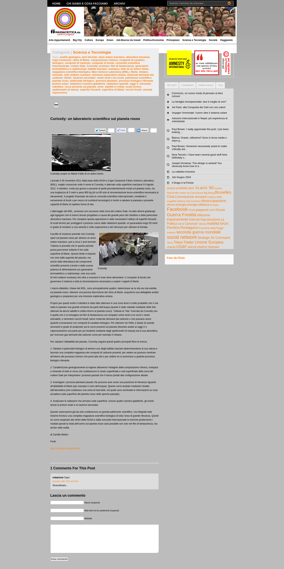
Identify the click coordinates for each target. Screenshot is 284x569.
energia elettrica (198, 204)
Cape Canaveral (61, 60)
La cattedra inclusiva (183, 171)
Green (109, 40)
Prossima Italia (207, 227)
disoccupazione (213, 201)
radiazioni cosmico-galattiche (87, 83)
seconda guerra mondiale (198, 232)
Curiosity (92, 65)
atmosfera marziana (138, 57)
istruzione (213, 219)
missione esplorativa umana (109, 74)
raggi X (134, 83)
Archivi (119, 3)
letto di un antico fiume (135, 68)
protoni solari (60, 83)
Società (213, 40)
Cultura (89, 40)
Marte (134, 71)
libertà (202, 223)
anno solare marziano (112, 57)
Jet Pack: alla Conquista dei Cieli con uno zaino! (199, 107)
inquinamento (177, 219)
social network (182, 237)
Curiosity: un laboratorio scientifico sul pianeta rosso (95, 119)
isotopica (113, 68)
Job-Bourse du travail (128, 40)
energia (181, 204)
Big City (77, 40)
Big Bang (209, 192)
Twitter (189, 242)
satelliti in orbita (114, 86)
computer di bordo (103, 62)
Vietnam (213, 247)
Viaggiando (226, 40)
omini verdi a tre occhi (110, 77)
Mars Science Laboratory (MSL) (110, 71)
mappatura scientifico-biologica (71, 71)
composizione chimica (104, 60)
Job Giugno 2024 (181, 177)
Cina (170, 197)
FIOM (191, 210)
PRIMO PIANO (205, 85)
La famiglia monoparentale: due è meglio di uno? (199, 101)
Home (56, 3)
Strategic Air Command (214, 237)
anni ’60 (193, 188)
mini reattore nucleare (77, 74)
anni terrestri (89, 57)
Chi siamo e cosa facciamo (87, 3)
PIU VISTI (172, 85)
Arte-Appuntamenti (59, 40)
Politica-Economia (153, 40)
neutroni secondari (84, 77)
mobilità (213, 224)
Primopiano (172, 40)
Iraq (203, 219)
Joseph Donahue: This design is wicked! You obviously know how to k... (197, 165)
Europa (100, 40)
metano (143, 71)
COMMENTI (187, 85)
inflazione (203, 215)
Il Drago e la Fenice (183, 182)
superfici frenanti (90, 89)
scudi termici (133, 86)
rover (100, 86)
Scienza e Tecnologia (194, 40)
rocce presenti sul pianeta (80, 86)
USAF (181, 246)
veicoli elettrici (197, 247)
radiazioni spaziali (117, 83)
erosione (104, 65)
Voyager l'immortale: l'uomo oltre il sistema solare (199, 112)
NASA (67, 77)
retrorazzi (145, 83)
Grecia (220, 209)
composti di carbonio (77, 62)
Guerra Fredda (181, 214)
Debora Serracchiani (189, 201)
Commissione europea (190, 196)
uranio (171, 247)
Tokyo (178, 242)
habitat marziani (97, 68)
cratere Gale (78, 65)
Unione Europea (209, 242)
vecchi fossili (133, 89)
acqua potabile (177, 188)
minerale (57, 74)
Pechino (173, 228)
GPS (212, 210)
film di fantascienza (122, 65)
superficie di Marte (113, 89)
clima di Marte (81, 60)
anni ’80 (207, 188)
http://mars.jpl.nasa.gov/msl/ (65, 448)
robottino (57, 86)
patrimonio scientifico (138, 77)
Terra (170, 242)
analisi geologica (70, 57)
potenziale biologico (82, 80)
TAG (220, 85)
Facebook (177, 209)
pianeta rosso (60, 80)
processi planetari (106, 80)
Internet (194, 219)
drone (171, 204)
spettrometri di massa (65, 89)
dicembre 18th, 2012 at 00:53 (65, 481)
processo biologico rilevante (136, 80)
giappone (202, 209)
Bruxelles (223, 192)
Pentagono (189, 228)
